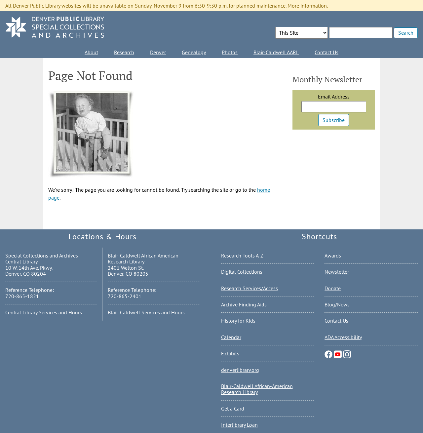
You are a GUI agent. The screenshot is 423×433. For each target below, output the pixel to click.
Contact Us (326, 52)
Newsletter (337, 271)
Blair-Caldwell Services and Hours (146, 312)
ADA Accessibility (343, 337)
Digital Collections (241, 271)
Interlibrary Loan (239, 424)
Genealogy (194, 52)
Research (124, 52)
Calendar (231, 337)
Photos (230, 52)
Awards (333, 255)
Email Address (334, 96)
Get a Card (232, 408)
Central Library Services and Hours (43, 312)
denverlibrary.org (240, 370)
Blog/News (337, 304)
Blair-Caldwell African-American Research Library (257, 389)
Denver (158, 52)
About (91, 52)
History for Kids (238, 320)
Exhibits (230, 353)
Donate (333, 288)
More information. (308, 5)
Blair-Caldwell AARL (276, 52)
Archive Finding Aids (244, 304)
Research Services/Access (249, 288)
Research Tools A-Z (242, 255)
